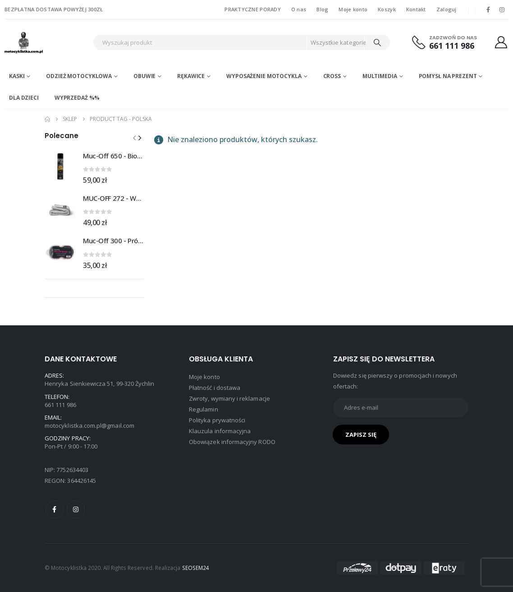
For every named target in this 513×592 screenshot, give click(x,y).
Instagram (76, 509)
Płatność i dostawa (214, 388)
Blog (322, 9)
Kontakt (416, 9)
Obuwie (144, 76)
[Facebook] (488, 9)
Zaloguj (446, 9)
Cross (332, 76)
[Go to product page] (60, 167)
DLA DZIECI (24, 98)
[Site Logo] (43, 42)
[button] (140, 137)
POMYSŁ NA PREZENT (448, 76)
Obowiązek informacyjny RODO (232, 442)
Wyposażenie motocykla (263, 76)
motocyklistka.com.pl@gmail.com (89, 425)
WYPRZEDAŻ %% (77, 98)
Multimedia (379, 76)
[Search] (377, 42)
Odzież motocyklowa (79, 76)
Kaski (16, 76)
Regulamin (203, 409)
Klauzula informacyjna (220, 431)
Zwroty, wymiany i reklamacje (229, 398)
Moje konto (353, 9)
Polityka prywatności (217, 420)
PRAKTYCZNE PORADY (252, 9)
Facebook (55, 509)
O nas (298, 9)
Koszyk (387, 9)
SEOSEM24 (196, 567)
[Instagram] (502, 9)
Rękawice (191, 76)
